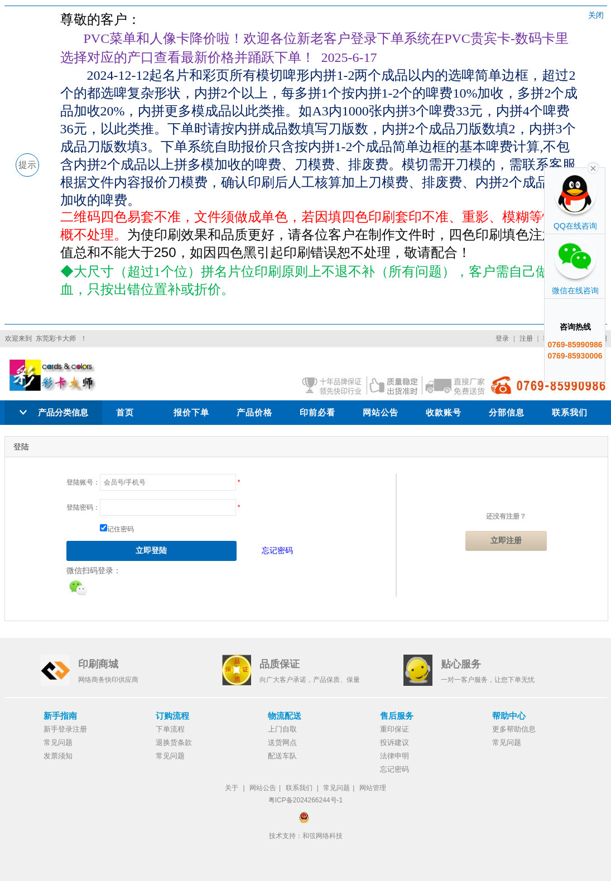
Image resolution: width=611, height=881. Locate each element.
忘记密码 (277, 550)
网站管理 (372, 788)
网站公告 (380, 412)
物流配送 (284, 715)
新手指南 (60, 715)
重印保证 (394, 729)
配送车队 (282, 756)
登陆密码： (83, 507)
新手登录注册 (65, 729)
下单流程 (170, 729)
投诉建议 (394, 742)
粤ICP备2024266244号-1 (305, 800)
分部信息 (507, 412)
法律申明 (394, 756)
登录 (502, 338)
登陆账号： (83, 482)
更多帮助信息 (514, 729)
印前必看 (317, 412)
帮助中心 (509, 715)
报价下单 (191, 412)
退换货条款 (174, 742)
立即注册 (506, 540)
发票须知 (58, 756)
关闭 (596, 15)
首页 (125, 412)
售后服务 (396, 715)
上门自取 (282, 729)
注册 (526, 338)
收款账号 (443, 412)
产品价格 (254, 412)
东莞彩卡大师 (56, 338)
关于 (231, 788)
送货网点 (282, 742)
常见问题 (58, 742)
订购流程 (172, 715)
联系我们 (570, 412)
